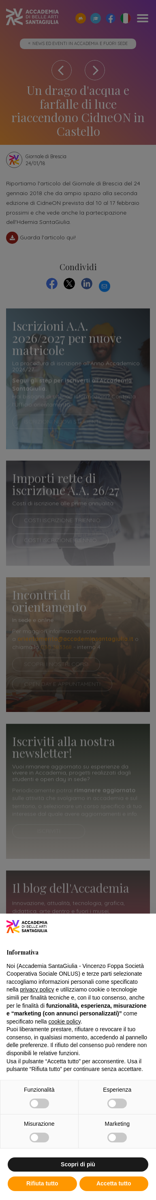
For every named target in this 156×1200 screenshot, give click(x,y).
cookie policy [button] (65, 1021)
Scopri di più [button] (78, 1164)
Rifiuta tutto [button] (42, 1183)
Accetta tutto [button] (113, 1183)
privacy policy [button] (37, 989)
